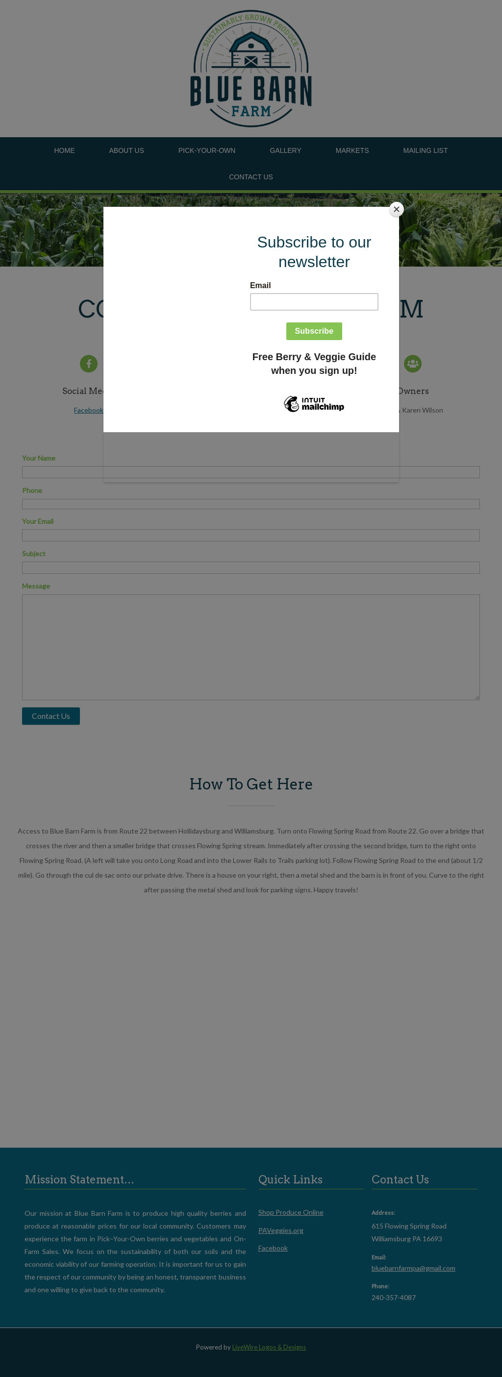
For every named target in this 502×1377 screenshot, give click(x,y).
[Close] (396, 209)
